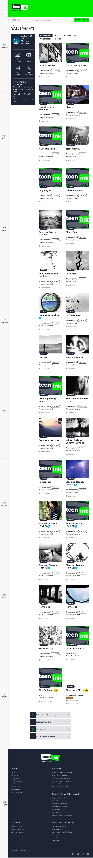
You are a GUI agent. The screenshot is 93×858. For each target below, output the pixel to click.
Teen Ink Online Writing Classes (62, 832)
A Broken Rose (47, 148)
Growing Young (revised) (47, 399)
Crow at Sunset (47, 65)
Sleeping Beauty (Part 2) (48, 524)
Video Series (56, 838)
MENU (16, 20)
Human (43, 356)
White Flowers (74, 190)
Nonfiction (4, 320)
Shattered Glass (75, 690)
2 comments (44, 160)
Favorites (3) (45, 39)
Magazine (4, 45)
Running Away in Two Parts (48, 233)
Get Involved (56, 813)
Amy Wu (44, 695)
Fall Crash (71, 273)
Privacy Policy (15, 790)
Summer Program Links (59, 827)
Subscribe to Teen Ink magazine (62, 815)
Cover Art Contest (17, 827)
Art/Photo (4, 504)
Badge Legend (56, 841)
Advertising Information (59, 776)
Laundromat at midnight (47, 108)
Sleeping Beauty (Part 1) (75, 482)
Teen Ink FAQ (15, 787)
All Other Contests (17, 832)
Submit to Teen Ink (40, 723)
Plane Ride (72, 231)
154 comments (72, 703)
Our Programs (16, 778)
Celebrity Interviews (17, 784)
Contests (4, 595)
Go (59, 20)
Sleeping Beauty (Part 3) (75, 524)
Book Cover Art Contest (19, 830)
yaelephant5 (46, 70)
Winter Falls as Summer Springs (75, 441)
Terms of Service (16, 793)
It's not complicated (77, 65)
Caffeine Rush (73, 315)
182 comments (45, 701)
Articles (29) (59, 36)
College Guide (4, 804)
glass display (73, 148)
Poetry (4, 137)
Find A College (38, 730)
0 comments (44, 121)
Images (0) (71, 36)
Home (13, 26)
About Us (14, 773)
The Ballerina (46, 690)
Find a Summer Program (42, 737)
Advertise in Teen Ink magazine (62, 773)
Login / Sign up (81, 20)
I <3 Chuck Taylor (75, 648)
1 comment (44, 76)
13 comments (72, 659)
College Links (56, 830)
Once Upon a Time (49, 315)
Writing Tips (56, 810)
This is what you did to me (77, 399)
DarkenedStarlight (75, 695)
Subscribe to (45, 715)
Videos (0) (58, 39)
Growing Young (74, 356)
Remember (45, 481)
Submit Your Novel (58, 801)
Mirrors (69, 106)
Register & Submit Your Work (61, 798)
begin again (45, 190)
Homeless (44, 606)
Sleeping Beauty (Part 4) (48, 566)
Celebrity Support (16, 781)
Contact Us (14, 776)
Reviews (4, 412)
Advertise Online (57, 784)
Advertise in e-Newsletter (60, 787)
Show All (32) (45, 36)
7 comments (44, 287)
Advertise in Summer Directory (62, 781)
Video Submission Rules (59, 807)
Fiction (4, 228)
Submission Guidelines (59, 804)
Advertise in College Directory (61, 778)
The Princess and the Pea (48, 274)
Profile (22, 26)
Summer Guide (4, 696)
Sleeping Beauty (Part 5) (75, 566)
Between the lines (49, 440)
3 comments (71, 118)
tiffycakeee (72, 653)
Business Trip (46, 648)
